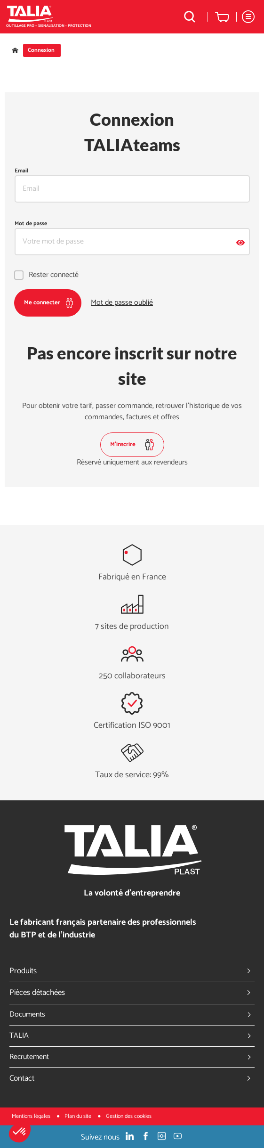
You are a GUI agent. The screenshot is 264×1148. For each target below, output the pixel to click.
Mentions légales (32, 1116)
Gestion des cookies (129, 1116)
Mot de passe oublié (122, 303)
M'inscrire (132, 444)
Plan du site (78, 1116)
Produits (132, 970)
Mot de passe (31, 224)
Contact (132, 1078)
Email (21, 171)
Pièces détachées (132, 992)
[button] (19, 1132)
